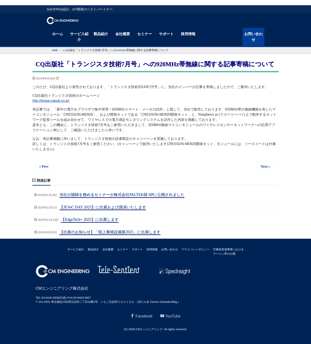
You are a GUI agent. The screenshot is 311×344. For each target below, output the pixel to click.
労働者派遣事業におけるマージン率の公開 (228, 251)
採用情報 (188, 34)
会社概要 (122, 34)
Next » (265, 166)
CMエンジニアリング (149, 329)
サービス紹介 (79, 37)
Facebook (141, 316)
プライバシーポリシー (195, 249)
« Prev (44, 166)
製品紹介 (101, 34)
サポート (166, 34)
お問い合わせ (253, 37)
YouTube (170, 316)
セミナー (144, 34)
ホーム (57, 34)
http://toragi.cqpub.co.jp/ (50, 101)
